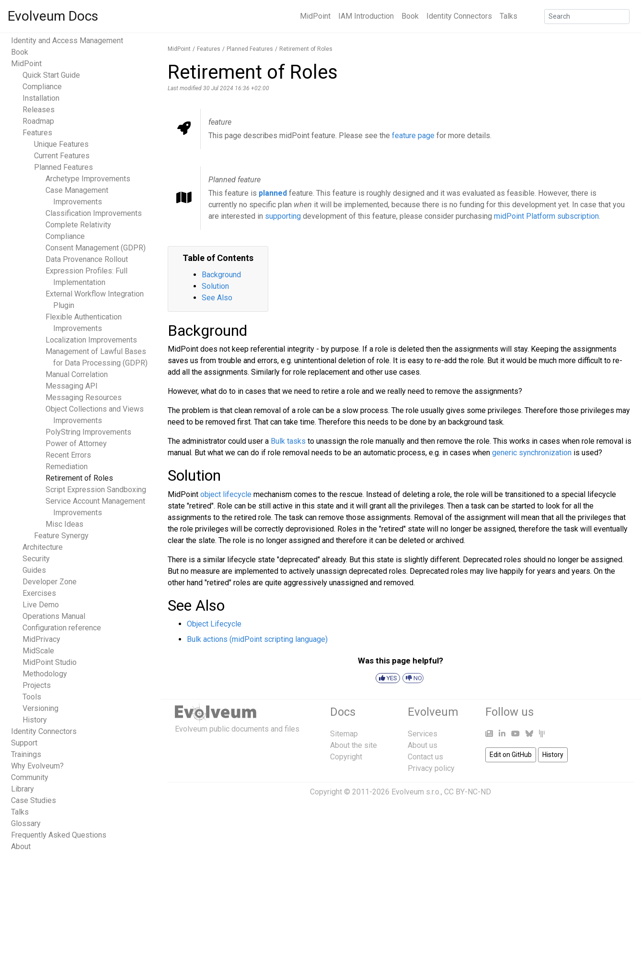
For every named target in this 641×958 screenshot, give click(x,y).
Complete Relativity (78, 224)
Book (410, 16)
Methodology (45, 673)
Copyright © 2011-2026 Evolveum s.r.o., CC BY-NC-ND (400, 791)
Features (37, 132)
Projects (37, 685)
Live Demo (41, 604)
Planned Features (63, 167)
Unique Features (61, 144)
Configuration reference (62, 627)
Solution (215, 286)
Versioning (40, 708)
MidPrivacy (41, 639)
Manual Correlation (77, 374)
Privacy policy (431, 768)
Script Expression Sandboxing (96, 489)
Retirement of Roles (79, 478)
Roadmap (38, 121)
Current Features (62, 155)
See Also (217, 297)
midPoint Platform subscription (546, 216)
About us (422, 745)
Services (422, 733)
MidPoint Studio (50, 662)
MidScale (38, 650)
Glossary (26, 823)
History (35, 719)
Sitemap (344, 733)
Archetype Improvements (88, 178)
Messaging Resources (84, 397)
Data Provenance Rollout (87, 259)
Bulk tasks (288, 441)
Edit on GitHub (511, 754)
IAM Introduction (366, 16)
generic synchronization (532, 452)
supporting (283, 216)
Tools (32, 696)
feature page (413, 135)
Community (29, 777)
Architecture (43, 547)
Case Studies (33, 800)
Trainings (26, 754)
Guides (34, 570)
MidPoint (315, 16)
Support (24, 742)
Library (22, 788)
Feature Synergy (61, 535)
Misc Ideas (64, 524)
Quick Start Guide (51, 75)
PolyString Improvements (88, 432)
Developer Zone (50, 581)
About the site (353, 745)
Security (36, 558)
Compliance (42, 86)
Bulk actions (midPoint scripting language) (257, 639)
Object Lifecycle (214, 623)
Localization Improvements (91, 339)
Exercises (39, 593)
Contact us (425, 756)
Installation (41, 98)
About (21, 846)
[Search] (587, 16)
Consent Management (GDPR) (96, 247)
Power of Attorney (76, 443)
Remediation (67, 466)
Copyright (346, 756)
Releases (39, 109)
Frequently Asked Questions (58, 835)
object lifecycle (226, 494)
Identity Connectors (459, 16)
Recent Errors (68, 455)
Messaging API (72, 385)
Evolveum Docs (53, 16)
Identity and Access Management (67, 40)
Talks (508, 16)
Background (221, 274)
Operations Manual (54, 616)
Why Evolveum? (37, 765)
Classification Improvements (94, 213)
